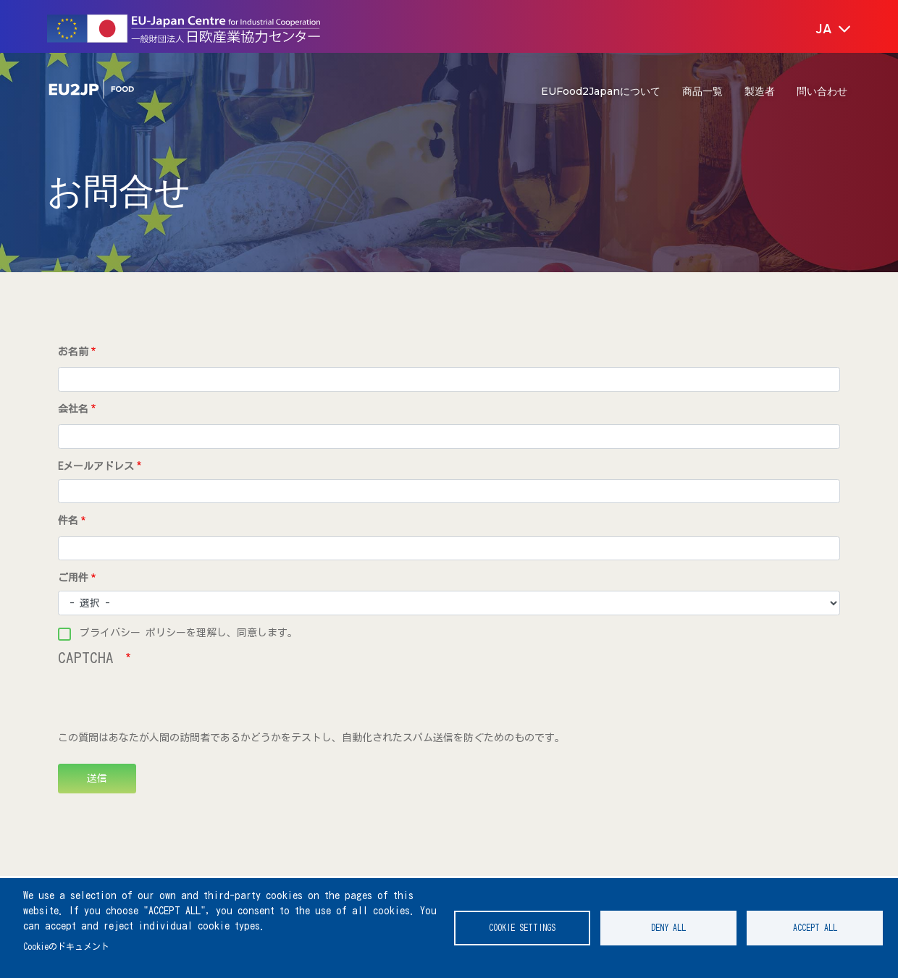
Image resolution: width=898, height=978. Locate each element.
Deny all (668, 928)
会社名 (73, 409)
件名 (68, 520)
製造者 (759, 91)
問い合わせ (822, 91)
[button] (823, 30)
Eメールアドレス (96, 466)
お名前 (73, 352)
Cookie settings (522, 928)
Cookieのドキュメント (66, 946)
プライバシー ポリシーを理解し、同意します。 (189, 633)
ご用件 (73, 578)
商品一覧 (702, 91)
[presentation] (168, 702)
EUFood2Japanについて (600, 91)
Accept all (815, 928)
